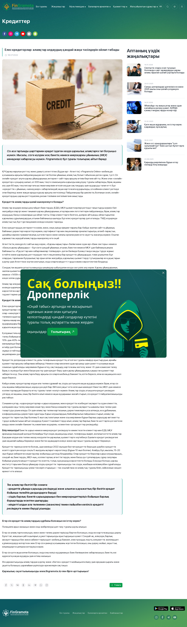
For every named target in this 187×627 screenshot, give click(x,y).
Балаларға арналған (97, 613)
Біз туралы (40, 6)
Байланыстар (116, 613)
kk (160, 6)
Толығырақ (63, 331)
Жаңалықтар (57, 6)
